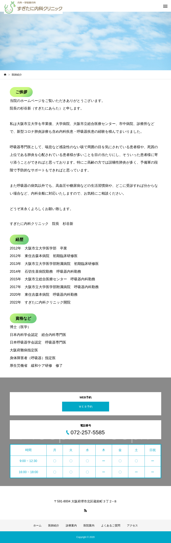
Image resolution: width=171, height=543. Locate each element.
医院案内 (88, 525)
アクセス (132, 525)
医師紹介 (53, 525)
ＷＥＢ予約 (85, 406)
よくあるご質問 (110, 525)
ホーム (37, 525)
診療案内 (71, 525)
